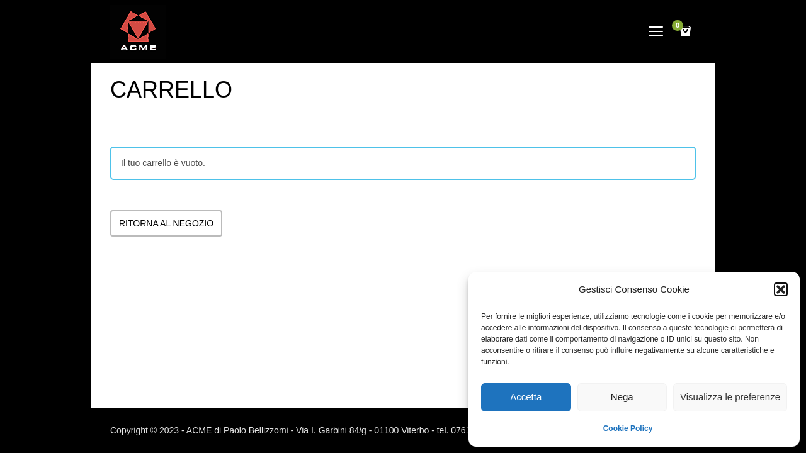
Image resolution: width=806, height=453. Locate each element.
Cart (679, 27)
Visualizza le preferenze (730, 396)
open (656, 31)
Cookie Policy (628, 428)
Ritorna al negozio (166, 223)
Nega (622, 396)
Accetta (526, 396)
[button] (781, 289)
